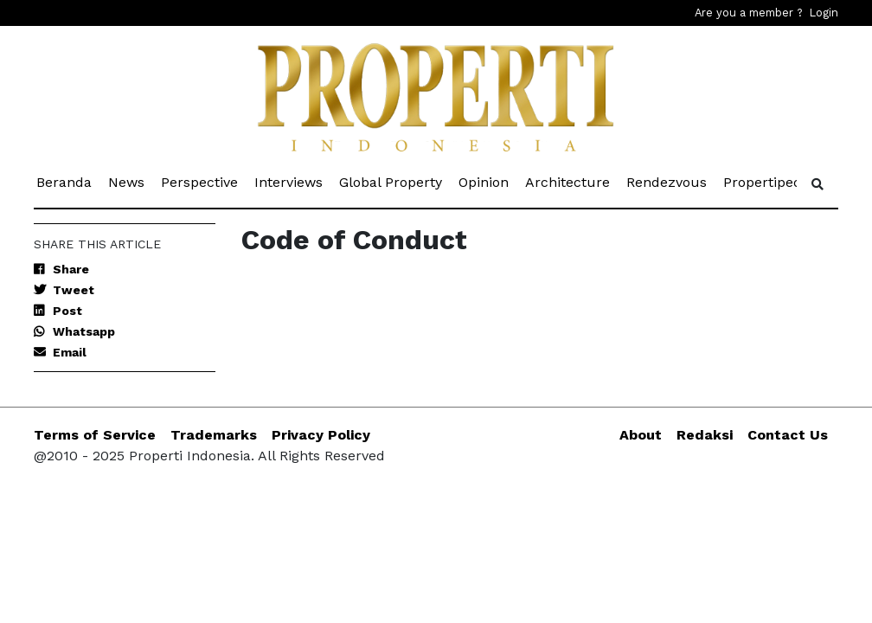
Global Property (392, 180)
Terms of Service (95, 435)
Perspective (200, 180)
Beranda (65, 180)
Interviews (289, 180)
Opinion (484, 180)
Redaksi (704, 435)
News (127, 180)
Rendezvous (667, 180)
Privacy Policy (321, 435)
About (640, 435)
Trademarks (213, 435)
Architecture (568, 180)
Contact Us (787, 435)
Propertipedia (769, 180)
